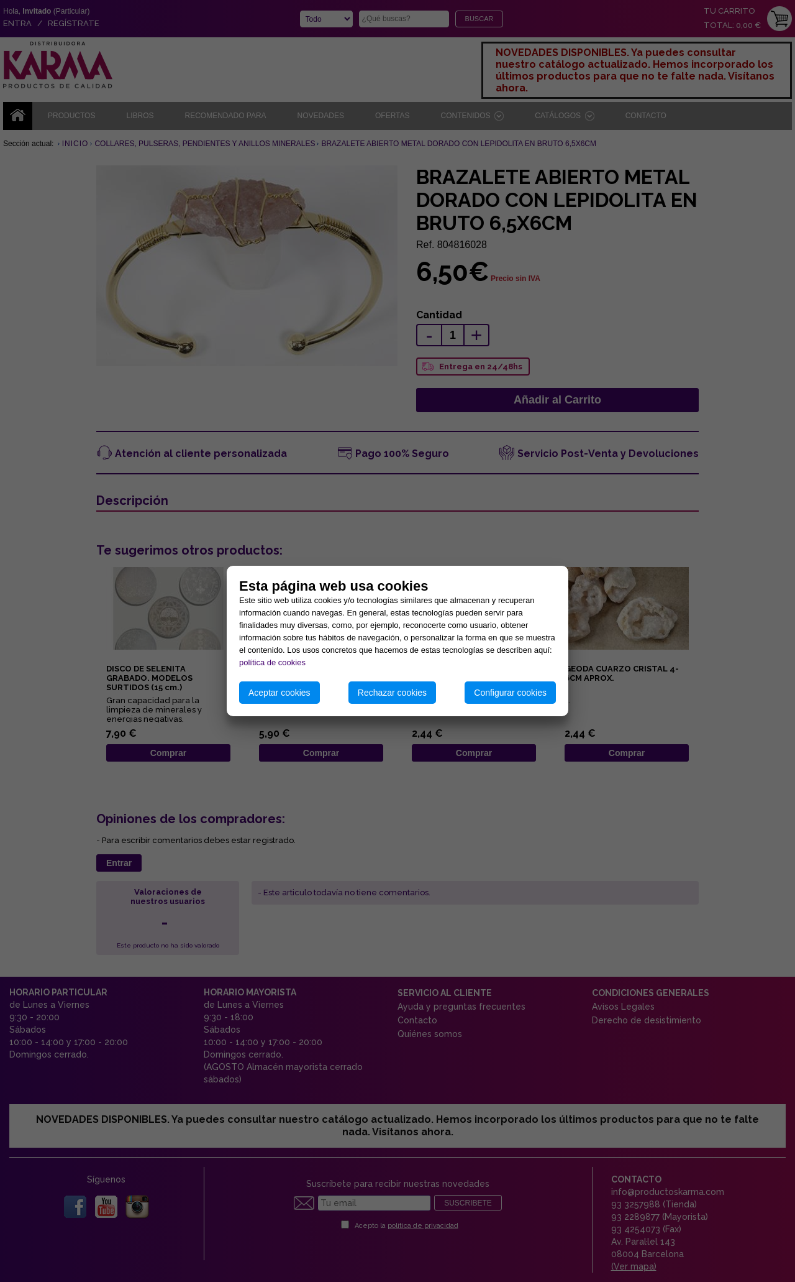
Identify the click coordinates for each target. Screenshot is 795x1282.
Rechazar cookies (392, 693)
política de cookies (272, 662)
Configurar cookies (510, 693)
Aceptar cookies (279, 693)
